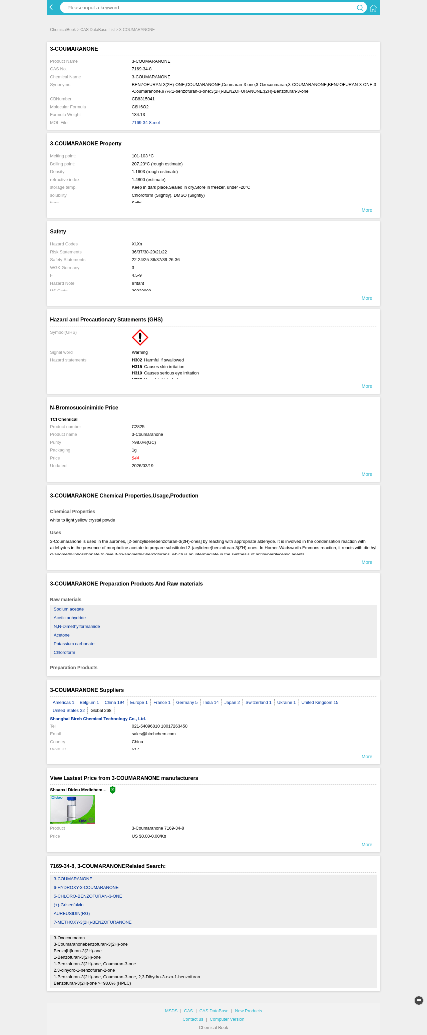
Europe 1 (139, 702)
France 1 (161, 702)
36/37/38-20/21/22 (149, 251)
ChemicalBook (63, 29)
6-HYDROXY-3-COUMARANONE (86, 887)
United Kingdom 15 (320, 702)
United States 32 (69, 710)
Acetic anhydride (70, 617)
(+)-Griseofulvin (68, 904)
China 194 (114, 702)
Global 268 (100, 710)
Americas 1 (63, 702)
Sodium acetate (69, 609)
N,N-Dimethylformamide (77, 626)
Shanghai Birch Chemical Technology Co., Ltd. (98, 718)
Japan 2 (232, 702)
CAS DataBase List (97, 29)
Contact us (192, 1019)
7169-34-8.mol (146, 122)
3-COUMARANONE (73, 878)
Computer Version (227, 1019)
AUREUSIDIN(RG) (72, 913)
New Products (248, 1010)
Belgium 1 (89, 702)
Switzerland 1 (259, 702)
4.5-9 (137, 275)
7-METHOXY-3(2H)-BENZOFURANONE (93, 922)
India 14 (211, 702)
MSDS (171, 1010)
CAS (188, 1010)
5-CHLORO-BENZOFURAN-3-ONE (88, 896)
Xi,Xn (137, 243)
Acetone (62, 635)
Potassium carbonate (74, 643)
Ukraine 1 (286, 702)
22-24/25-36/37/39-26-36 (156, 259)
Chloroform (64, 652)
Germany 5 (186, 702)
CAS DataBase (214, 1010)
